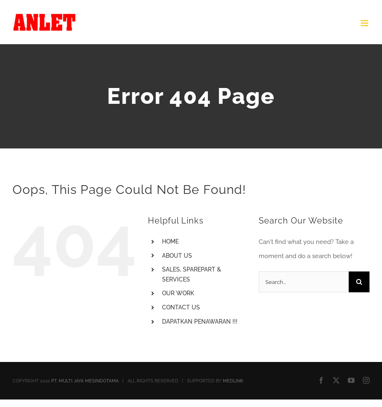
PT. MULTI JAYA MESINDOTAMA (85, 381)
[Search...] (304, 281)
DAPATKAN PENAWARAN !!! (199, 321)
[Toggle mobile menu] (365, 23)
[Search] (359, 281)
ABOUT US (177, 255)
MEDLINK (233, 381)
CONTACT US (181, 307)
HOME (170, 241)
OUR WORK (178, 293)
